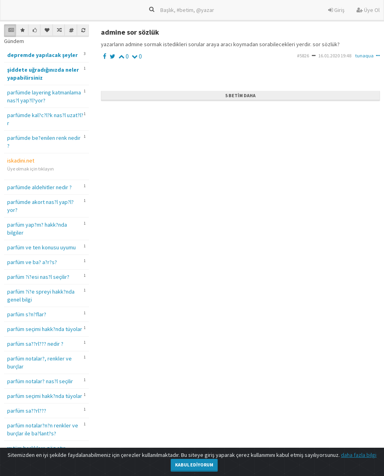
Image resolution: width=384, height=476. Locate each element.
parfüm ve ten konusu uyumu (41, 247)
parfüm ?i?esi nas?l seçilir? (38, 276)
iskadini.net (20, 160)
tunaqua (364, 56)
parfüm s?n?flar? (26, 314)
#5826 (303, 56)
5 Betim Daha (240, 95)
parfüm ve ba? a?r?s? (32, 262)
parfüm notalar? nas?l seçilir (40, 381)
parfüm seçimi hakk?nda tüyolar (44, 329)
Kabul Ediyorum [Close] (194, 465)
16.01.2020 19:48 (334, 56)
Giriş (336, 10)
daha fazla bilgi (358, 454)
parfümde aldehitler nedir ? (39, 187)
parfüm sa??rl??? (26, 410)
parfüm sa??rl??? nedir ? (35, 343)
